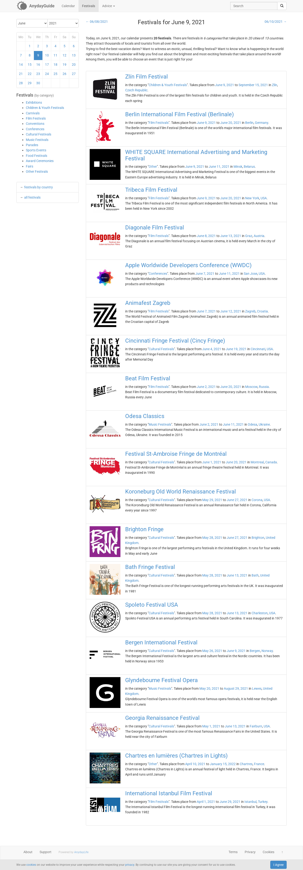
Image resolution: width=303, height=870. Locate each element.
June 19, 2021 (236, 349)
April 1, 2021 (206, 802)
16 (38, 64)
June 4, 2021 (211, 349)
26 (64, 74)
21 (21, 74)
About (27, 852)
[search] (282, 6)
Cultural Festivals (38, 134)
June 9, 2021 (224, 85)
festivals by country (38, 187)
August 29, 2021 (236, 688)
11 (55, 55)
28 (21, 83)
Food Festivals (36, 156)
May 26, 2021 (212, 651)
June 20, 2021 (230, 123)
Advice (108, 6)
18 (55, 64)
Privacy (250, 852)
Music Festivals (37, 140)
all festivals (32, 197)
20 (74, 64)
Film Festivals (36, 118)
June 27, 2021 (237, 500)
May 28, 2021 (212, 538)
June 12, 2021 (230, 311)
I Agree (278, 865)
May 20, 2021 (209, 688)
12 (64, 55)
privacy (129, 864)
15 (30, 64)
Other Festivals (37, 171)
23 (38, 74)
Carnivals (33, 113)
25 (55, 74)
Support (45, 852)
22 (30, 74)
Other (153, 166)
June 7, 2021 (204, 273)
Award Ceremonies (40, 161)
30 (38, 83)
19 (64, 64)
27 (74, 74)
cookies (31, 864)
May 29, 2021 (212, 500)
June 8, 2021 (206, 236)
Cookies (268, 852)
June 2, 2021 (206, 387)
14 (21, 64)
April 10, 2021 (195, 764)
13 (74, 55)
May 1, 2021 (211, 726)
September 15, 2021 (253, 85)
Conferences (35, 129)
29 (30, 83)
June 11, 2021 (219, 166)
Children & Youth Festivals (45, 108)
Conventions (35, 124)
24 (47, 74)
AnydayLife (81, 852)
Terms (233, 852)
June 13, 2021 (230, 236)
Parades (32, 145)
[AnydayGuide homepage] (35, 6)
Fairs (29, 166)
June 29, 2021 (230, 802)
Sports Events (36, 150)
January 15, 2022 (223, 764)
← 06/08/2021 (97, 21)
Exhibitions (34, 102)
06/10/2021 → (276, 21)
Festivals (88, 6)
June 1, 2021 (211, 462)
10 (47, 55)
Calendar (68, 6)
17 (47, 64)
